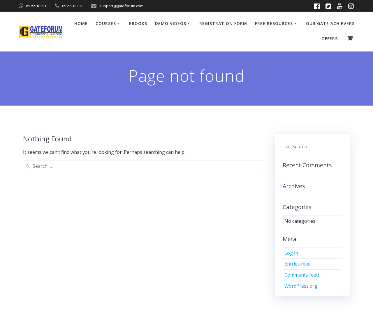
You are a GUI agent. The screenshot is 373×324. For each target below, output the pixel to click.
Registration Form (223, 23)
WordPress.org (300, 286)
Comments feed (301, 275)
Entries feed (297, 264)
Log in (291, 253)
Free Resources (274, 23)
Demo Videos (170, 23)
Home (81, 23)
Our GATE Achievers (330, 23)
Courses (106, 23)
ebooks (138, 23)
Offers (329, 38)
